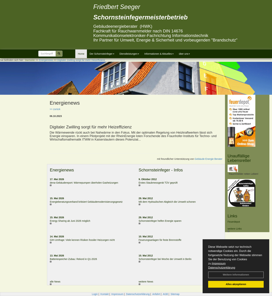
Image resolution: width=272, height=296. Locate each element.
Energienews (62, 170)
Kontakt (104, 294)
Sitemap (175, 294)
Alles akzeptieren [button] (236, 284)
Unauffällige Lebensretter (239, 158)
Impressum (219, 263)
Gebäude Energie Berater (208, 159)
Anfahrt (156, 294)
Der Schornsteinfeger (102, 53)
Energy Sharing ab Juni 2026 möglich (70, 220)
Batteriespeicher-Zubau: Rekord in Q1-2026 (73, 259)
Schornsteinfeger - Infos (161, 170)
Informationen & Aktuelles (159, 53)
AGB (165, 294)
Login (95, 294)
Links (232, 216)
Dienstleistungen (129, 53)
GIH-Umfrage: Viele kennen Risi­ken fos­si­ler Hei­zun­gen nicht (82, 240)
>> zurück (55, 109)
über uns (184, 53)
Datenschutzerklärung (221, 267)
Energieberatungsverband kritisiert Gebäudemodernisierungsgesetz (86, 201)
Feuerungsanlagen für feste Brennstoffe (160, 240)
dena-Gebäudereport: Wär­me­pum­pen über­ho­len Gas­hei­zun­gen (84, 182)
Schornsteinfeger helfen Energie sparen (160, 220)
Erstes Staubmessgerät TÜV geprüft (158, 182)
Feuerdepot (234, 221)
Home (81, 53)
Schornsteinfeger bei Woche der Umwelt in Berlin (165, 259)
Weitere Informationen (236, 274)
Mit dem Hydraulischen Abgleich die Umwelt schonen (167, 201)
